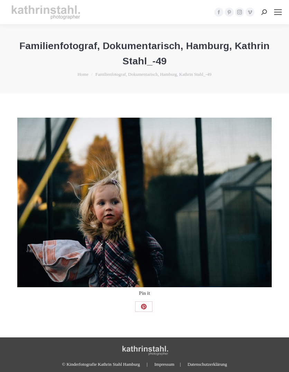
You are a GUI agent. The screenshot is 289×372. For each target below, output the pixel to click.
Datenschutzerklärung (207, 364)
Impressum (164, 364)
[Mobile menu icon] (278, 12)
